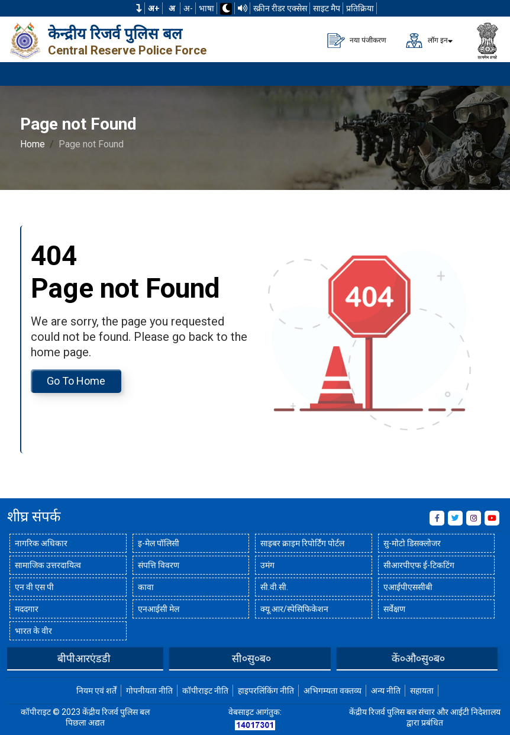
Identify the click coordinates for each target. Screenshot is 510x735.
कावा (146, 587)
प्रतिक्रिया (360, 8)
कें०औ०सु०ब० (426, 658)
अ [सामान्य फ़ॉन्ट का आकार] (172, 8)
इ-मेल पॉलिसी (158, 543)
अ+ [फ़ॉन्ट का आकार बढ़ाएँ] (154, 8)
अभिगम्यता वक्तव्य (332, 690)
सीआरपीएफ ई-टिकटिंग (418, 565)
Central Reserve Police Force (127, 50)
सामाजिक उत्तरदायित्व (48, 565)
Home (32, 144)
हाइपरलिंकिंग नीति (266, 690)
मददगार (26, 609)
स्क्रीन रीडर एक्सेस (280, 8)
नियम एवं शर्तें (96, 690)
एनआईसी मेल (158, 609)
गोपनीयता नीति (149, 690)
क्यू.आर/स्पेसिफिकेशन (294, 609)
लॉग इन (426, 40)
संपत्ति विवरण (158, 565)
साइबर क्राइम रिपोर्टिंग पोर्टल (302, 543)
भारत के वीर (33, 631)
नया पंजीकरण (356, 40)
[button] (139, 8)
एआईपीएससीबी (407, 587)
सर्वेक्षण (394, 609)
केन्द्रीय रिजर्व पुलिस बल (115, 33)
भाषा (206, 8)
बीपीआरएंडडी (92, 658)
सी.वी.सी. (274, 587)
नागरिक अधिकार (41, 543)
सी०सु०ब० (259, 658)
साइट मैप (326, 8)
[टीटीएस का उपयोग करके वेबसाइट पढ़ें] (242, 8)
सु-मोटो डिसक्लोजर (412, 543)
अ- (188, 8)
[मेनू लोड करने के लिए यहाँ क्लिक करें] (486, 74)
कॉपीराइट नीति (205, 690)
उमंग (267, 565)
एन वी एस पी (34, 587)
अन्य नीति (386, 690)
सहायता (422, 690)
